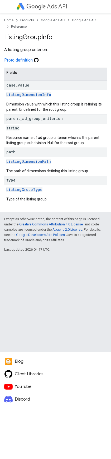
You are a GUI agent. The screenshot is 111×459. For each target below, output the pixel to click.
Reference (19, 26)
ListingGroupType (24, 189)
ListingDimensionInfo (28, 94)
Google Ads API (53, 20)
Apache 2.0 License (67, 229)
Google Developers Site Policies (40, 235)
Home (8, 20)
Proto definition (21, 60)
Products (27, 20)
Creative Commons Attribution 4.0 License (51, 224)
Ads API (46, 6)
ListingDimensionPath (28, 161)
